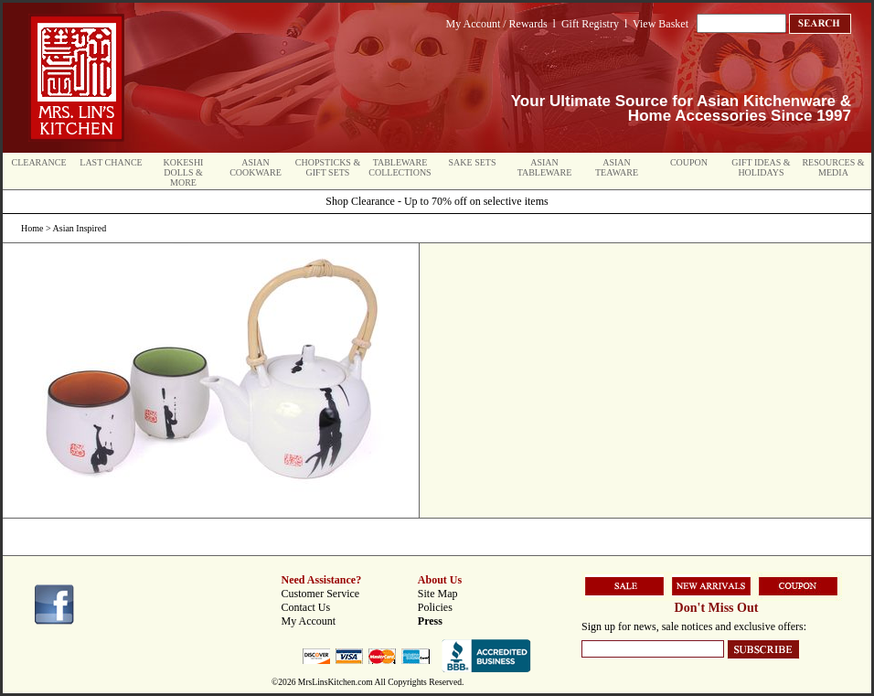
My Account (309, 621)
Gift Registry (590, 23)
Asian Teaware (616, 167)
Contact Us (306, 607)
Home (32, 228)
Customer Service (321, 593)
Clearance (39, 162)
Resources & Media (833, 167)
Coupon (689, 162)
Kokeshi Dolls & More (184, 172)
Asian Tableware (544, 167)
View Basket (660, 23)
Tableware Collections (399, 167)
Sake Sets (472, 162)
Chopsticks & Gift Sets (327, 167)
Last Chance (111, 162)
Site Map (438, 593)
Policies (435, 607)
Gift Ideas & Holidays (760, 167)
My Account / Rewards (497, 23)
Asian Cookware (255, 167)
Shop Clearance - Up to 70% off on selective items (436, 201)
